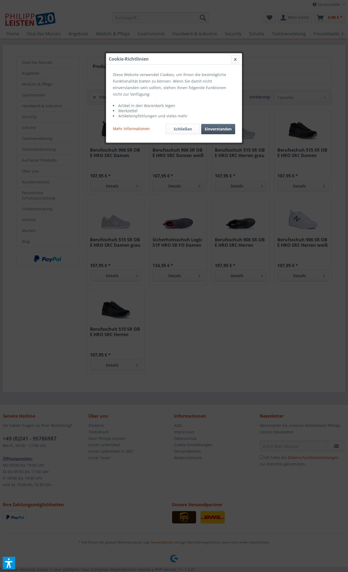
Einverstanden (218, 129)
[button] (9, 563)
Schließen (183, 129)
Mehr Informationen (131, 128)
